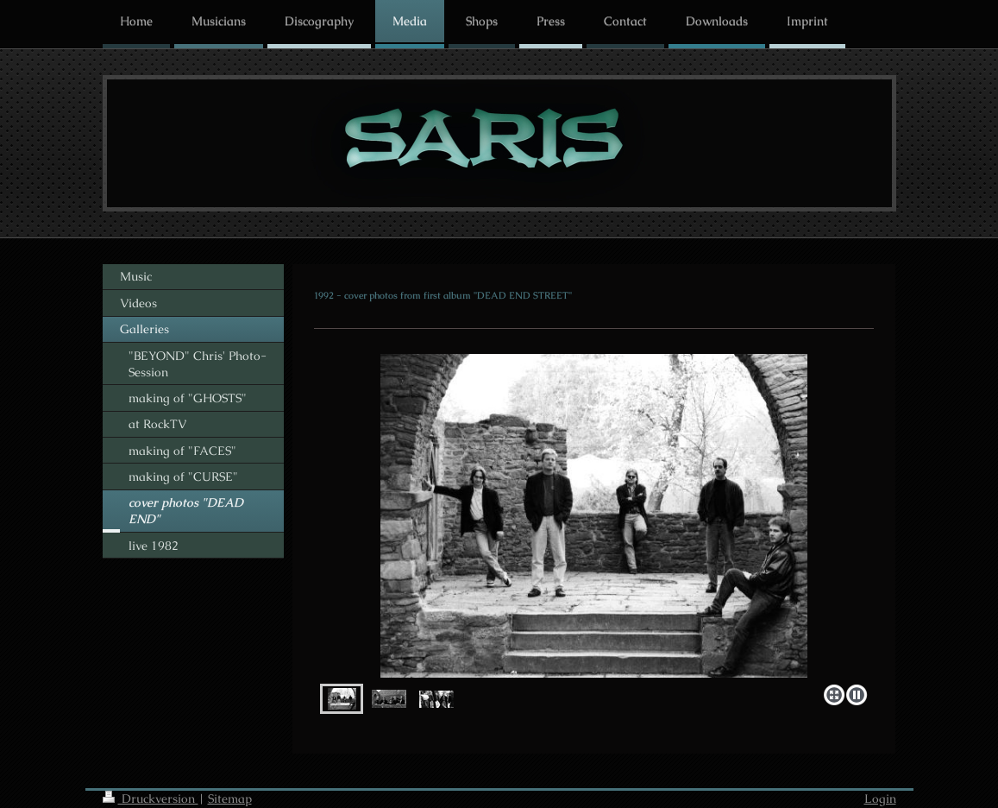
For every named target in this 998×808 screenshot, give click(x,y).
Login (880, 798)
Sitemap (230, 798)
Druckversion (150, 798)
